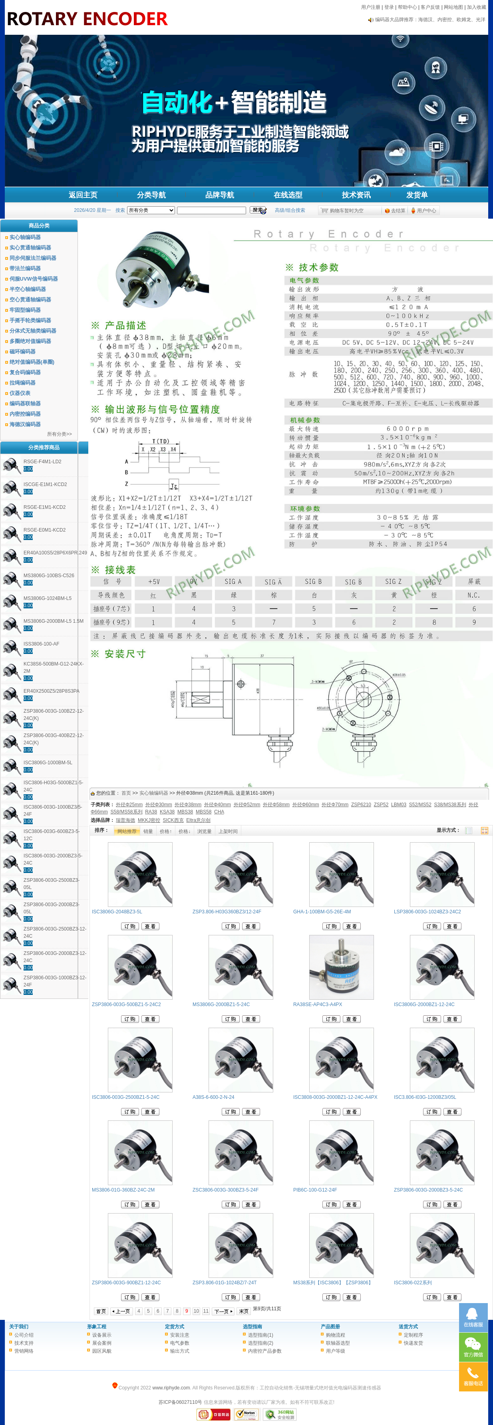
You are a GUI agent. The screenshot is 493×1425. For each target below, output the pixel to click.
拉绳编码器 (23, 383)
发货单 (417, 195)
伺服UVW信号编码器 (34, 279)
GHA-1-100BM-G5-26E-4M (322, 912)
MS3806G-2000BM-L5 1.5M (53, 621)
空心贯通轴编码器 (30, 300)
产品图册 (330, 1326)
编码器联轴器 (25, 404)
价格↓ (185, 831)
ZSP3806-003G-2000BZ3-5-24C (428, 1190)
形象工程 (96, 1326)
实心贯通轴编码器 (30, 248)
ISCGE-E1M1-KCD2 (45, 484)
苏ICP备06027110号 (180, 1402)
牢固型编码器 (25, 310)
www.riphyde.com (171, 1388)
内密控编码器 (25, 414)
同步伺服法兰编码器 (33, 258)
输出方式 (179, 1351)
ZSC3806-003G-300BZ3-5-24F (225, 1190)
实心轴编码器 (25, 237)
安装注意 (179, 1335)
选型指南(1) (260, 1335)
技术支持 (24, 1343)
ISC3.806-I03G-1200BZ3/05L (425, 1097)
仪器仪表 (20, 393)
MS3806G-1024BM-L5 (48, 598)
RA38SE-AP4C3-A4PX (317, 1004)
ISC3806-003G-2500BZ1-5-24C (125, 1097)
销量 (148, 831)
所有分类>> (59, 434)
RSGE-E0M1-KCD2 (45, 530)
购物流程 (335, 1335)
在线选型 (288, 195)
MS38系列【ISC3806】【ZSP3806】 (333, 1282)
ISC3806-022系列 (413, 1282)
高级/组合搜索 (290, 210)
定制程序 (413, 1335)
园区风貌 (101, 1351)
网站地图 (453, 7)
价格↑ (166, 831)
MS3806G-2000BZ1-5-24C (221, 1004)
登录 (389, 7)
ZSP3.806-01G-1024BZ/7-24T (225, 1282)
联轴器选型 (338, 1343)
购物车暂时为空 (347, 210)
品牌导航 (219, 195)
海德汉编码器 (25, 424)
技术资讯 (356, 195)
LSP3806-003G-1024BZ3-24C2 (427, 912)
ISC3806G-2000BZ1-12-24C (424, 1004)
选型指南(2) (260, 1343)
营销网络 (24, 1351)
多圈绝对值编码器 (30, 341)
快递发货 (413, 1343)
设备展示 (101, 1335)
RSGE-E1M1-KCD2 (45, 507)
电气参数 (179, 1343)
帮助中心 (407, 7)
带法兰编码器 (25, 268)
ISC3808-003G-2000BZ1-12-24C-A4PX (335, 1097)
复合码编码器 (25, 372)
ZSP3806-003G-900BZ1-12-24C (126, 1282)
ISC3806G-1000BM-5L (48, 762)
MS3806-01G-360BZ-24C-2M (123, 1190)
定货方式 (174, 1326)
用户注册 (370, 7)
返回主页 (83, 195)
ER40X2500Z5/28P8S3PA (52, 691)
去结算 (398, 210)
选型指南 (252, 1326)
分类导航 (151, 195)
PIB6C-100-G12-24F (315, 1190)
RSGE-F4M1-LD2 (43, 461)
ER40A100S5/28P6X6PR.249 (55, 553)
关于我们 (18, 1326)
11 (206, 1311)
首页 (126, 793)
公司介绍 (24, 1335)
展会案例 (101, 1343)
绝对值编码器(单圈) (32, 362)
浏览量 (204, 831)
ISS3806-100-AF (41, 644)
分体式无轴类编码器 (33, 331)
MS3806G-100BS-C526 (49, 575)
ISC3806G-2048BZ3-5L (117, 912)
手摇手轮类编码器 (30, 320)
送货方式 (408, 1326)
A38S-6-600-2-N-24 (214, 1097)
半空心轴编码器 (28, 289)
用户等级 (335, 1351)
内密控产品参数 (265, 1351)
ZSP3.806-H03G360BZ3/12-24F (227, 912)
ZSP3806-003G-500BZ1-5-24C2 (126, 1004)
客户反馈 (430, 7)
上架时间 (228, 831)
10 (196, 1311)
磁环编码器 (23, 352)
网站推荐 (127, 831)
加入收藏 (476, 7)
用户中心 (426, 210)
